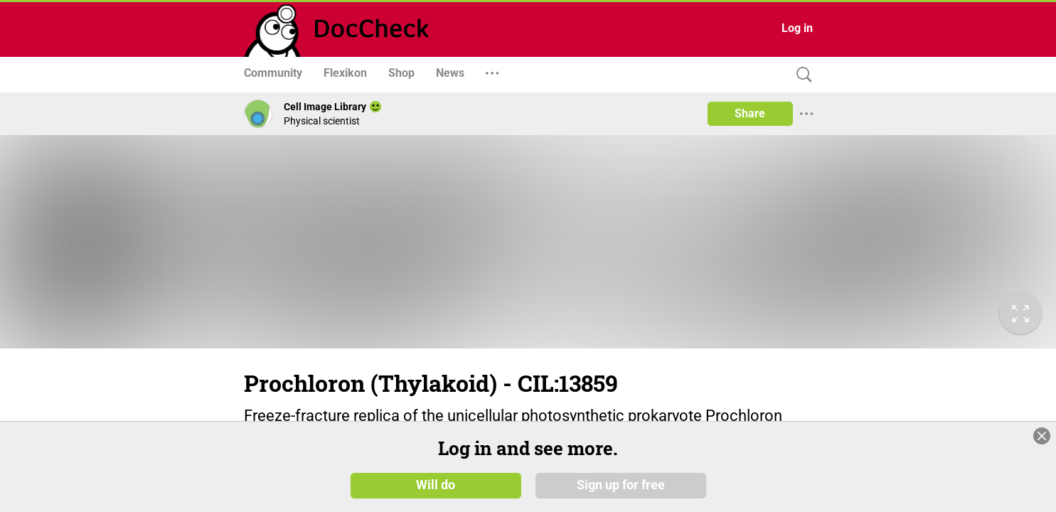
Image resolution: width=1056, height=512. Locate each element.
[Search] (801, 75)
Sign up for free (621, 485)
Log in (797, 28)
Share (750, 113)
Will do (435, 485)
